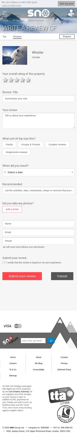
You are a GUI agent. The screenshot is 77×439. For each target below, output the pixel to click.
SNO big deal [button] (66, 3)
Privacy (64, 363)
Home (5, 20)
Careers (13, 363)
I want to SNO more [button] (11, 5)
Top (4, 36)
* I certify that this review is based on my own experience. (33, 262)
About (38, 357)
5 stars (28, 79)
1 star (5, 79)
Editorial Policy (64, 369)
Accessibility (38, 369)
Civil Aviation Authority (19, 391)
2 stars (11, 79)
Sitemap (13, 375)
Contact (64, 357)
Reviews (17, 36)
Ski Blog (38, 363)
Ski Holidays (18, 20)
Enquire (67, 36)
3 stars (17, 79)
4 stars (22, 79)
